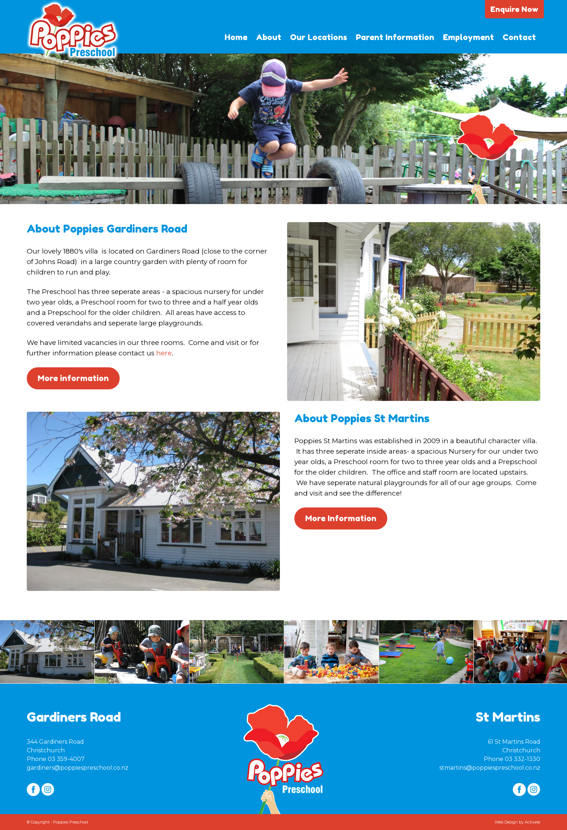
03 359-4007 (66, 759)
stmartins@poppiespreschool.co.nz (489, 767)
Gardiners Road (74, 717)
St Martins (508, 717)
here (164, 353)
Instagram (47, 789)
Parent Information (395, 37)
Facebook (33, 789)
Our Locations (318, 37)
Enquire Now (514, 9)
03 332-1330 (522, 759)
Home (236, 37)
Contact (519, 37)
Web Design (506, 822)
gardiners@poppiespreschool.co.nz (77, 767)
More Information (340, 518)
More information (73, 378)
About (268, 37)
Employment (468, 37)
